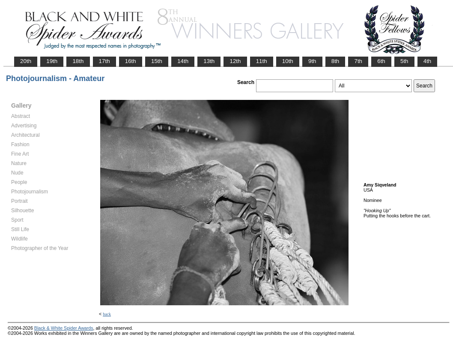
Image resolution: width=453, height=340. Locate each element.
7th (358, 61)
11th (261, 61)
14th (183, 61)
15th (156, 61)
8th (335, 61)
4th (427, 61)
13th (209, 61)
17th (104, 61)
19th (52, 61)
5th (404, 61)
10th (287, 61)
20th (25, 61)
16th (130, 61)
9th (312, 61)
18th (78, 61)
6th (381, 61)
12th (235, 61)
